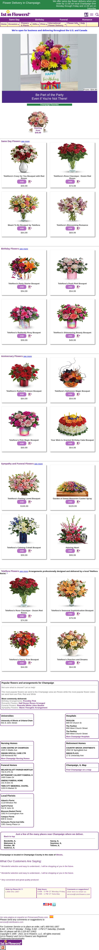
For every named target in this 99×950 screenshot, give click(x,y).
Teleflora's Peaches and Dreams (72, 659)
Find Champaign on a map (78, 770)
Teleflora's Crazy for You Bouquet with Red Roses (23, 177)
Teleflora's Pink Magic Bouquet (24, 440)
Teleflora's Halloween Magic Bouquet (72, 391)
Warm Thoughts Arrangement (33, 708)
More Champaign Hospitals (78, 737)
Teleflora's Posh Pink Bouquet (72, 283)
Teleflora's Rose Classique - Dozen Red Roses (72, 177)
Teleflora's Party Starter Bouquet (24, 283)
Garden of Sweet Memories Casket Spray (72, 498)
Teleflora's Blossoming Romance (72, 225)
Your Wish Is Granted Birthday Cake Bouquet (72, 440)
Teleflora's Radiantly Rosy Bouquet (24, 332)
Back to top (9, 836)
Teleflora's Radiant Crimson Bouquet (23, 391)
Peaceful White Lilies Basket (30, 705)
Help (82, 23)
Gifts (35, 24)
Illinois (59, 855)
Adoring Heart (72, 547)
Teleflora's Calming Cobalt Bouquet (24, 547)
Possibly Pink (29, 701)
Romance (87, 19)
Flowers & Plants (25, 24)
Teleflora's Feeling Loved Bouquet (24, 498)
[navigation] (49, 24)
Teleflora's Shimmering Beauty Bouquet (72, 332)
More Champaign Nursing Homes (15, 759)
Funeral (64, 19)
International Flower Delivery (55, 24)
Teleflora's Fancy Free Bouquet (24, 659)
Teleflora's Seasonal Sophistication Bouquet (72, 610)
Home (4, 24)
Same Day (14, 19)
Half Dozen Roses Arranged (32, 703)
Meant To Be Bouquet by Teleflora (24, 225)
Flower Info (72, 23)
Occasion (12, 24)
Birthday (39, 19)
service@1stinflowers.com (78, 894)
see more (25, 141)
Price (42, 24)
